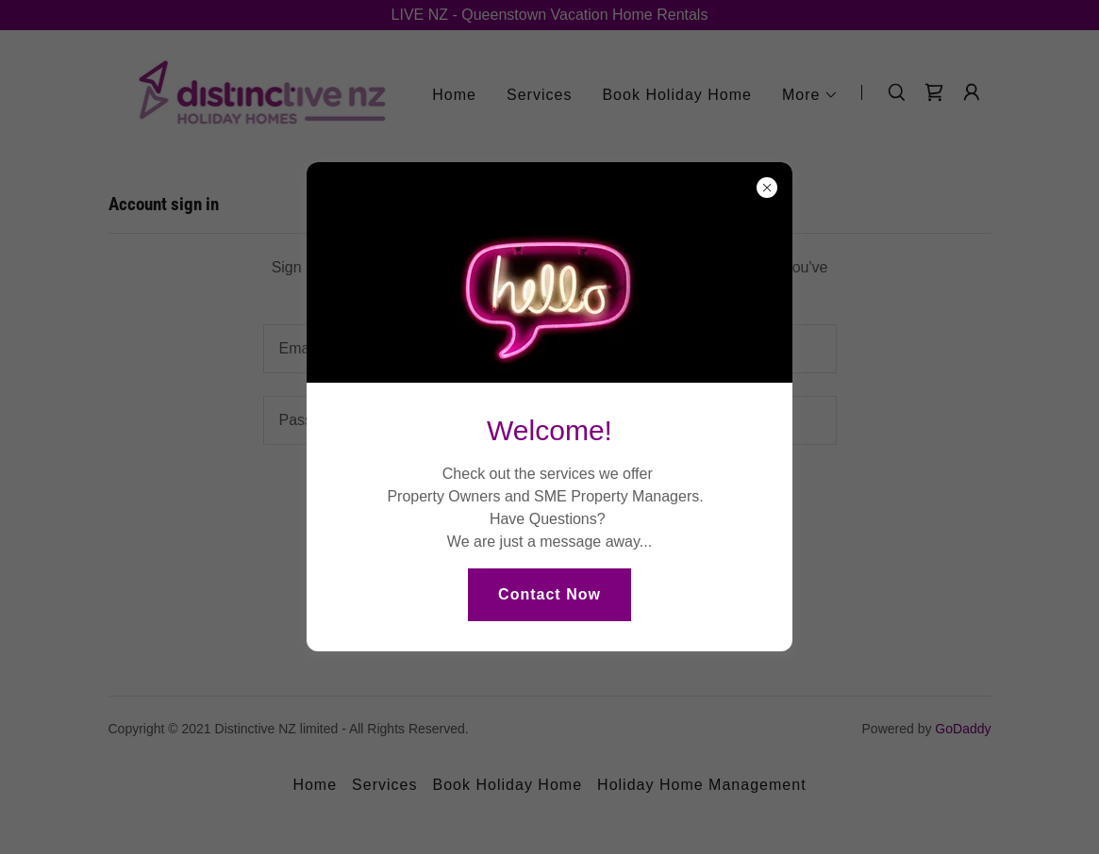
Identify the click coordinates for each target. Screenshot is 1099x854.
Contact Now (549, 594)
